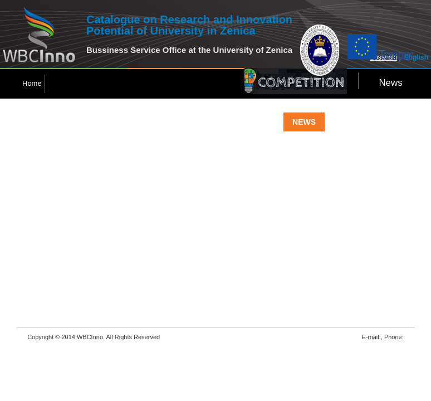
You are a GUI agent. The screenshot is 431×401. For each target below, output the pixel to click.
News (390, 82)
